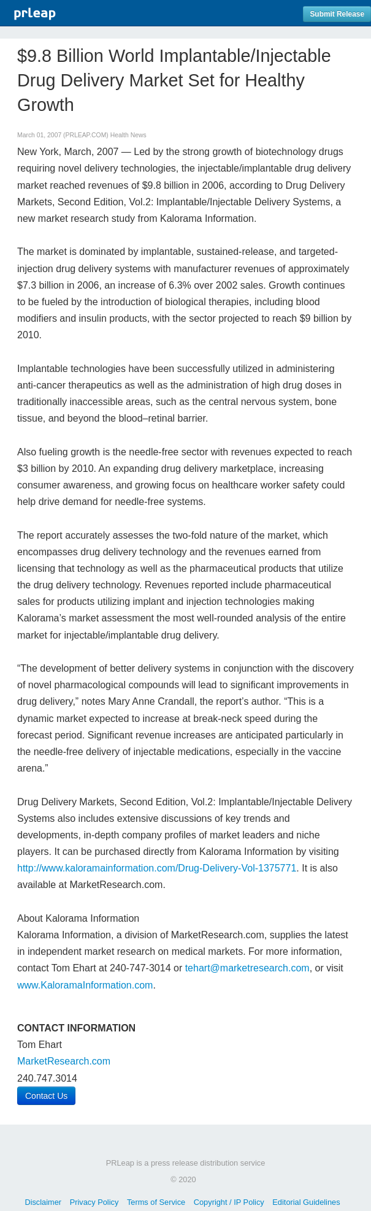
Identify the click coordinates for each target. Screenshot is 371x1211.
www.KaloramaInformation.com (85, 985)
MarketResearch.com (63, 1061)
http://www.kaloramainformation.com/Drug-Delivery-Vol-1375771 (156, 868)
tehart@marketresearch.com (247, 968)
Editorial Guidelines (306, 1202)
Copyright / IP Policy (229, 1202)
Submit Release (337, 14)
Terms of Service (156, 1202)
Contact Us (46, 1096)
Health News (128, 135)
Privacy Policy (94, 1202)
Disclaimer (43, 1202)
